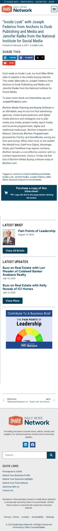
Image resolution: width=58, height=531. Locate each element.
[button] (54, 9)
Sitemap (50, 517)
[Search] (51, 455)
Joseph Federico (37, 177)
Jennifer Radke (21, 177)
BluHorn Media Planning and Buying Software (27, 107)
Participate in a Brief (12, 471)
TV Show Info (11, 2)
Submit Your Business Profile (16, 475)
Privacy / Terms (11, 517)
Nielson (6, 133)
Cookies (25, 517)
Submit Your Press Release (15, 483)
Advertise (41, 2)
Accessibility (37, 517)
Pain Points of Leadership (37, 231)
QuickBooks (36, 137)
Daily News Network (22, 524)
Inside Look (37, 45)
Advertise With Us (10, 487)
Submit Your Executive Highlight (17, 479)
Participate (27, 2)
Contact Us (7, 490)
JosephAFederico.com (14, 101)
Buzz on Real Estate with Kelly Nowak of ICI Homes (25, 287)
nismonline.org (37, 97)
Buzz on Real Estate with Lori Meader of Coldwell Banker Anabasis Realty (24, 271)
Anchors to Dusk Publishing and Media (31, 174)
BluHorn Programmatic (36, 133)
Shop (51, 2)
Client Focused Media (34, 527)
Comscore (17, 133)
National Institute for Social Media (25, 179)
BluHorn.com (9, 163)
